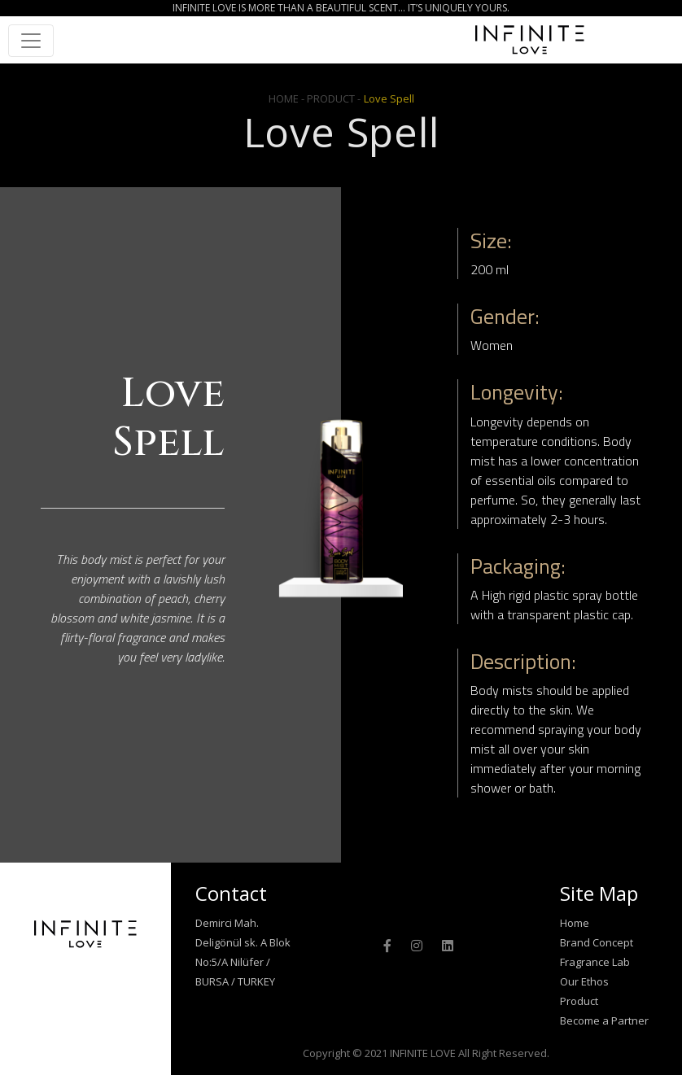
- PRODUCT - (331, 98)
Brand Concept (596, 942)
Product (579, 1001)
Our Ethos (584, 981)
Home (574, 922)
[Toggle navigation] (31, 40)
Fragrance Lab (595, 962)
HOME (285, 98)
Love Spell (389, 98)
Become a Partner (604, 1020)
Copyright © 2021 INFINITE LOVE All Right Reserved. (426, 1053)
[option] (341, 509)
